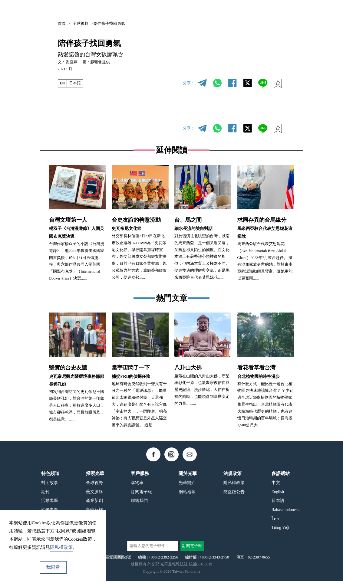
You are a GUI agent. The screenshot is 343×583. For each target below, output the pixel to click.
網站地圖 (187, 493)
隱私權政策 (234, 484)
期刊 (228, 9)
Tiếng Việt (280, 529)
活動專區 (49, 502)
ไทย (275, 520)
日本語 (75, 83)
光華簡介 (187, 484)
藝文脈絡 (94, 493)
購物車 (137, 484)
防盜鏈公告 (234, 493)
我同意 (53, 567)
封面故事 (49, 484)
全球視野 (80, 23)
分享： (189, 83)
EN (62, 83)
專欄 (245, 9)
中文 (266, 10)
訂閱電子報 (141, 493)
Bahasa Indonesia (286, 511)
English (278, 493)
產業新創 (94, 502)
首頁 (62, 23)
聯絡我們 (139, 502)
